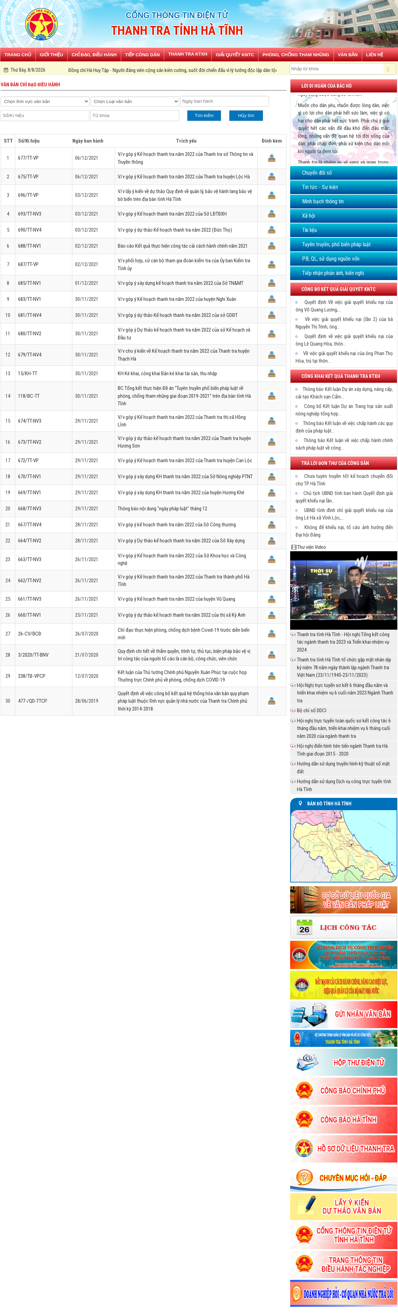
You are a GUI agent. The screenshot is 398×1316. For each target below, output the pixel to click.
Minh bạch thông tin (323, 201)
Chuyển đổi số (317, 173)
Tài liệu (309, 230)
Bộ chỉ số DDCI (311, 710)
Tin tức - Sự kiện (320, 187)
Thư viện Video (311, 547)
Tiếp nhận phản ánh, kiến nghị (333, 273)
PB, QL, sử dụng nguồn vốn (330, 258)
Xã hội (308, 216)
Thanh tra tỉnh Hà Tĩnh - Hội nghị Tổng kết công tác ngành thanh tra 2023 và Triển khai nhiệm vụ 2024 (343, 642)
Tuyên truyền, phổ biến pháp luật (336, 244)
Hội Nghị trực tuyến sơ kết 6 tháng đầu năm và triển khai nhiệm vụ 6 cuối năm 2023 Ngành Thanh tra (345, 693)
